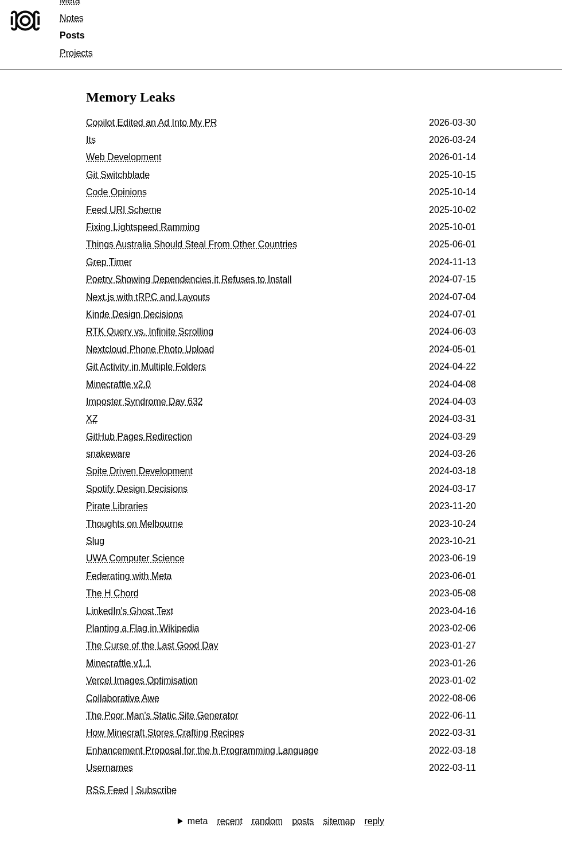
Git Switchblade (118, 175)
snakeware (108, 454)
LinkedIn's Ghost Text (129, 611)
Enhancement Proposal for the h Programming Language (202, 750)
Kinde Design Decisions (134, 314)
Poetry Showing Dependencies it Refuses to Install (188, 279)
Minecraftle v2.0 (118, 384)
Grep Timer (109, 262)
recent (229, 821)
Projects (76, 53)
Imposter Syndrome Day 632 (144, 401)
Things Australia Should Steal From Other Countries (191, 244)
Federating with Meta (128, 576)
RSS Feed (107, 790)
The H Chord (112, 593)
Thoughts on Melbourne (134, 524)
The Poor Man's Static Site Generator (162, 715)
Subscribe (156, 790)
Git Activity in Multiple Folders (146, 366)
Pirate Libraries (117, 506)
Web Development (123, 157)
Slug (95, 541)
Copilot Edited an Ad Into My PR (151, 122)
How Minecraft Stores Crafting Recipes (165, 733)
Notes (72, 18)
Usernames (109, 768)
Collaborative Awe (122, 698)
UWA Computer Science (135, 558)
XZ (91, 419)
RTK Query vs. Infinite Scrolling (149, 331)
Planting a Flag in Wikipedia (142, 628)
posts (303, 821)
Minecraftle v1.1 (118, 663)
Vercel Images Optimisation (142, 680)
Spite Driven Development (139, 471)
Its (91, 140)
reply (374, 821)
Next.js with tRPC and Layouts (148, 297)
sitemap (339, 821)
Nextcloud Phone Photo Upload (150, 349)
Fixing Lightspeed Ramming (143, 227)
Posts (72, 35)
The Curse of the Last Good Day (152, 645)
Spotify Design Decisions (137, 489)
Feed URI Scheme (124, 210)
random (267, 821)
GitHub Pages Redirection (139, 436)
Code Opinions (116, 192)
